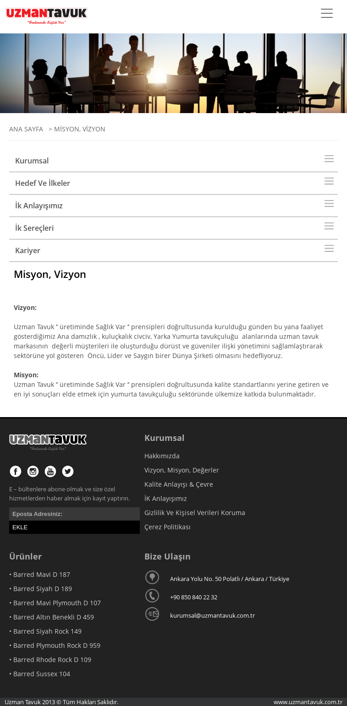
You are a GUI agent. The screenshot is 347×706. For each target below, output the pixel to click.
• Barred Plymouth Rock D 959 (54, 645)
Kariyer (27, 250)
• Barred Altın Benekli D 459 (51, 617)
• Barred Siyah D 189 (40, 588)
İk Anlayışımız (39, 206)
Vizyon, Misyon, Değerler (181, 470)
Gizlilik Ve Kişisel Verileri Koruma (194, 512)
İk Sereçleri (34, 228)
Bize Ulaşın (167, 556)
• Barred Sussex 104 (39, 673)
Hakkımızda (162, 455)
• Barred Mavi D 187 (39, 574)
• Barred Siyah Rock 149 (45, 631)
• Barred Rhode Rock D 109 (50, 659)
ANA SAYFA (26, 129)
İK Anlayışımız (165, 498)
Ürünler (25, 556)
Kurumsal (32, 161)
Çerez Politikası (167, 526)
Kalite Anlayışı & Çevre (178, 484)
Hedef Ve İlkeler (42, 183)
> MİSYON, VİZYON (75, 129)
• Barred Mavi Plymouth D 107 (55, 602)
